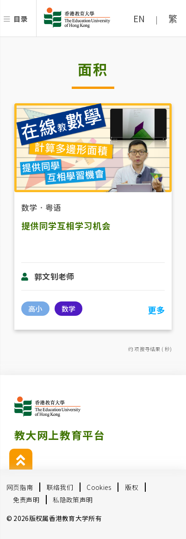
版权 (131, 487)
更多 (156, 310)
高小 (35, 308)
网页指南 (19, 487)
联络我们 (60, 487)
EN (139, 18)
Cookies (99, 487)
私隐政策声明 (73, 499)
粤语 (53, 207)
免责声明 (26, 499)
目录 (20, 18)
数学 (29, 207)
